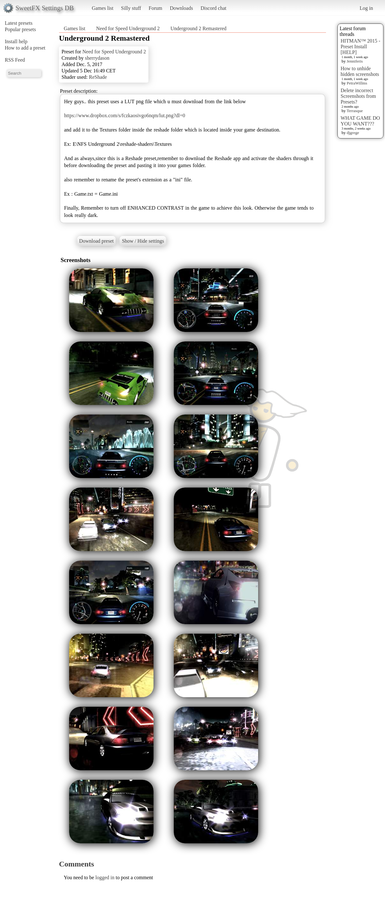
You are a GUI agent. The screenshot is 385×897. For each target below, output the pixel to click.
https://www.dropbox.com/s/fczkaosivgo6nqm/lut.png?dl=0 (124, 115)
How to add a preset (25, 48)
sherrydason (97, 58)
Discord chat (213, 8)
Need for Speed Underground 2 (128, 28)
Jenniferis (355, 61)
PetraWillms (357, 83)
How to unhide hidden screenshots (360, 71)
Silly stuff (131, 8)
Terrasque (355, 110)
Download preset (96, 241)
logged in (104, 877)
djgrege (353, 132)
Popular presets (20, 29)
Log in (366, 8)
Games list (103, 8)
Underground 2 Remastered (199, 28)
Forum (155, 8)
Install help (16, 41)
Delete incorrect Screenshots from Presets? (358, 96)
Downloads (181, 8)
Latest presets (19, 23)
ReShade (98, 77)
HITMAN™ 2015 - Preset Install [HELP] (360, 46)
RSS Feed (15, 60)
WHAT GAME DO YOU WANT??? (360, 120)
